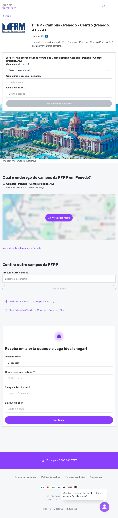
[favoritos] (103, 6)
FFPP (6, 16)
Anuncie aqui (96, 477)
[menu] (112, 6)
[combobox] (59, 82)
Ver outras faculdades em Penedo (21, 248)
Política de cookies (50, 477)
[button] (104, 507)
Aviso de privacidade (25, 477)
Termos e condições (75, 477)
